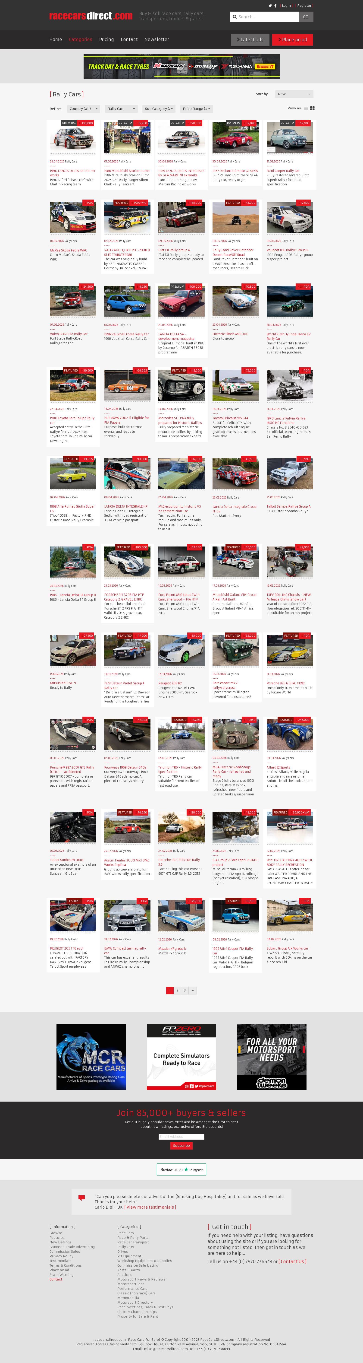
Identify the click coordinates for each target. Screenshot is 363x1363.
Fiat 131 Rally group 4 (174, 250)
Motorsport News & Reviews (141, 1279)
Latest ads (250, 39)
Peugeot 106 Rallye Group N (288, 250)
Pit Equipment (129, 1256)
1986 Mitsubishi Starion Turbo (127, 171)
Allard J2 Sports (278, 767)
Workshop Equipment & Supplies (144, 1261)
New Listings (60, 1242)
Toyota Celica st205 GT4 (230, 418)
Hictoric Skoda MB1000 (230, 334)
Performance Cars (132, 1289)
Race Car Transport (133, 1242)
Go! (306, 17)
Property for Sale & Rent (137, 1316)
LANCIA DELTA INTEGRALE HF (125, 506)
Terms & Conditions (66, 1265)
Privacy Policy (61, 1256)
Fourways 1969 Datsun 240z (125, 767)
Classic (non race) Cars (136, 1293)
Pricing (106, 39)
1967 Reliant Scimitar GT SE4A (235, 171)
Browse (56, 1233)
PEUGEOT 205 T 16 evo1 (67, 948)
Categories (80, 39)
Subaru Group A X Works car (287, 948)
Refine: (55, 109)
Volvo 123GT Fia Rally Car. (69, 334)
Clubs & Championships (137, 1312)
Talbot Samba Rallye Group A (289, 506)
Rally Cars (125, 1247)
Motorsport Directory (135, 1302)
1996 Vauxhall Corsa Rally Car (126, 334)
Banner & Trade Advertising (72, 1247)
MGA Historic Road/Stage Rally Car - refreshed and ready (232, 771)
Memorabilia (128, 1298)
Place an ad (292, 39)
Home (56, 39)
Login (286, 5)
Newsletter (157, 39)
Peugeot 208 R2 (170, 683)
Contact (129, 39)
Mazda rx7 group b (172, 949)
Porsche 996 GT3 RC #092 (286, 683)
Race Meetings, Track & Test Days (145, 1307)
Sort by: (262, 94)
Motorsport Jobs (130, 1284)
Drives (122, 1251)
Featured (57, 1238)
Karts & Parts (128, 1270)
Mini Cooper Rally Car (283, 171)
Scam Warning (61, 1275)
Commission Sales (65, 1251)
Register (304, 5)
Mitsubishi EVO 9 (63, 683)
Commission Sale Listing (137, 1265)
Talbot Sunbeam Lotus (67, 860)
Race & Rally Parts (133, 1238)
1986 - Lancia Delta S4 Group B (73, 595)
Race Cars (125, 1233)
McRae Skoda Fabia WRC (68, 250)
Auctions (124, 1275)
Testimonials (60, 1261)
